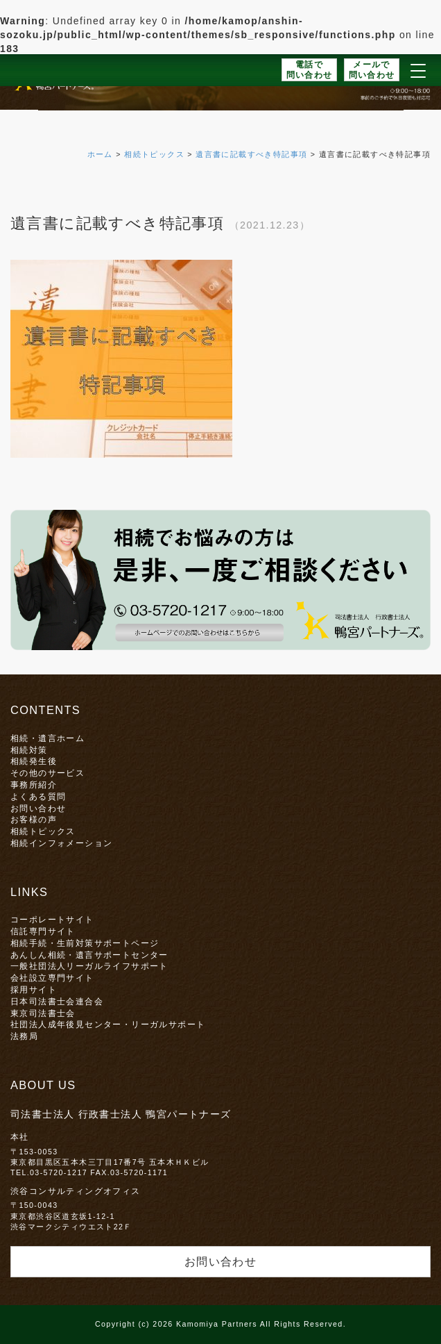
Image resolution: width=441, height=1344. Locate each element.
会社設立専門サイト (52, 977)
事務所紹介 (33, 784)
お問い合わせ (38, 808)
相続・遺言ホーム (47, 737)
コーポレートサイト (52, 919)
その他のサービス (47, 772)
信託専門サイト (43, 931)
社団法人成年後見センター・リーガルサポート (107, 1024)
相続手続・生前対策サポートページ (84, 942)
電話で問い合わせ (309, 70)
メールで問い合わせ (372, 70)
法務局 (24, 1035)
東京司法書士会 (43, 1013)
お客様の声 (33, 819)
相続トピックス (43, 831)
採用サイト (33, 989)
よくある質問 (38, 796)
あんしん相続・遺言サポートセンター (89, 954)
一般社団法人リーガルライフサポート (89, 965)
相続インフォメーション (61, 842)
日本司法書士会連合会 (56, 1001)
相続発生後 (33, 760)
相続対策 (29, 749)
